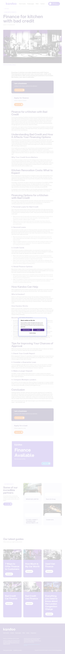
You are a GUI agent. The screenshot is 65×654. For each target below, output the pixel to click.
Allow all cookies (26, 329)
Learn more (23, 326)
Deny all (38, 329)
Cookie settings (32, 333)
